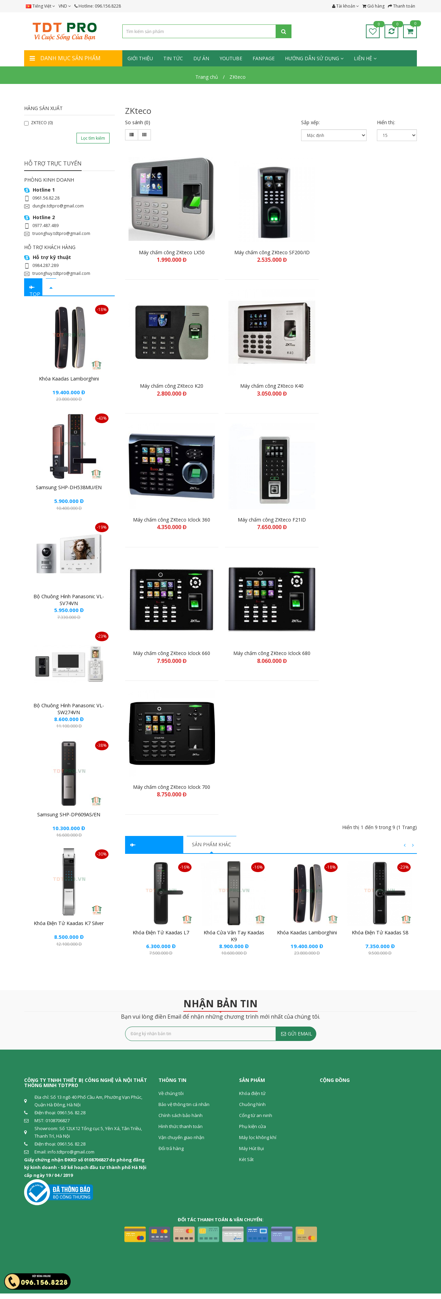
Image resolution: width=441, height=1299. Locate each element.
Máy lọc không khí (257, 1143)
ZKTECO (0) (38, 123)
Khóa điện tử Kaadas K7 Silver (69, 938)
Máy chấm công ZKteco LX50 (158, 229)
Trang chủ (206, 77)
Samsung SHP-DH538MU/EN (69, 492)
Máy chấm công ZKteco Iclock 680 (382, 336)
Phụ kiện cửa (252, 1132)
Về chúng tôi (171, 1099)
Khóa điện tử (252, 1099)
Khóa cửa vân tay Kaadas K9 (234, 588)
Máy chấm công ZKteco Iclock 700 (158, 444)
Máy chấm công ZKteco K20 (307, 229)
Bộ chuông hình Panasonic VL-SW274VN (69, 718)
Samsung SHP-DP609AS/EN (69, 826)
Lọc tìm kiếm (93, 138)
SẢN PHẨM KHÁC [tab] (211, 498)
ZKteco (237, 77)
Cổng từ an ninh (255, 1121)
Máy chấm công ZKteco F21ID (233, 336)
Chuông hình (252, 1110)
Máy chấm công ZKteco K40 (382, 229)
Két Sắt (246, 1165)
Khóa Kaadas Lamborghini (69, 380)
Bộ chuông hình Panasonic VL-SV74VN (69, 607)
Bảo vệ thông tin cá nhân (183, 1110)
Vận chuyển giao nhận (181, 1143)
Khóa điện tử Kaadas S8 (380, 585)
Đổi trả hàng (171, 1154)
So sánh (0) (137, 122)
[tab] (51, 283)
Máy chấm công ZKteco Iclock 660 (307, 336)
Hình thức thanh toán (180, 1132)
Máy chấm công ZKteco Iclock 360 (158, 336)
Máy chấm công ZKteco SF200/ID (233, 229)
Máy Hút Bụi (251, 1154)
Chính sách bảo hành (180, 1121)
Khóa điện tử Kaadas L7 (161, 585)
